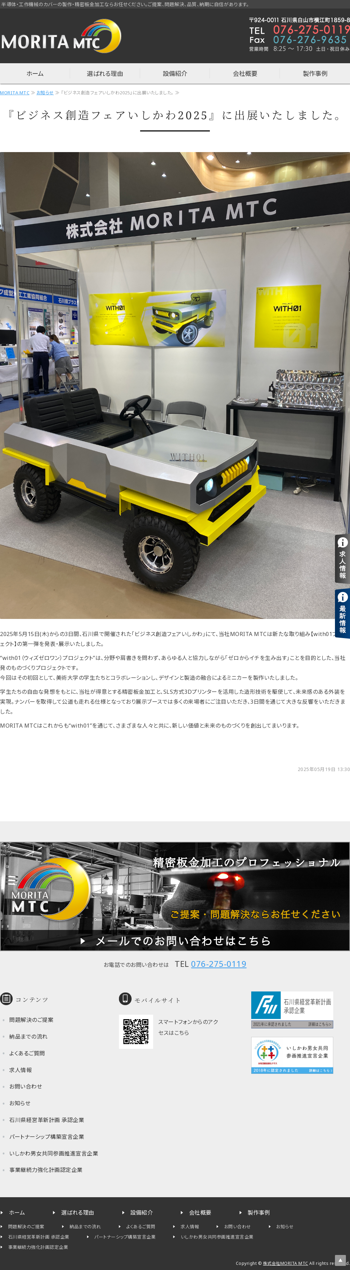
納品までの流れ (28, 1036)
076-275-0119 (218, 963)
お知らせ (45, 93)
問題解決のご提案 (31, 1020)
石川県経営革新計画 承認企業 (46, 1120)
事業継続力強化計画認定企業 (46, 1170)
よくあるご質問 (27, 1053)
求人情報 (20, 1070)
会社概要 (245, 73)
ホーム (35, 73)
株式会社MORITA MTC (285, 1263)
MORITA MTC (14, 93)
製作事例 (315, 73)
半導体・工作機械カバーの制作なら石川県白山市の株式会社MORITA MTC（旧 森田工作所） (61, 36)
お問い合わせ (25, 1086)
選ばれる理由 (105, 73)
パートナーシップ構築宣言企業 (46, 1136)
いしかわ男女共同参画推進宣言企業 (53, 1153)
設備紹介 (175, 73)
